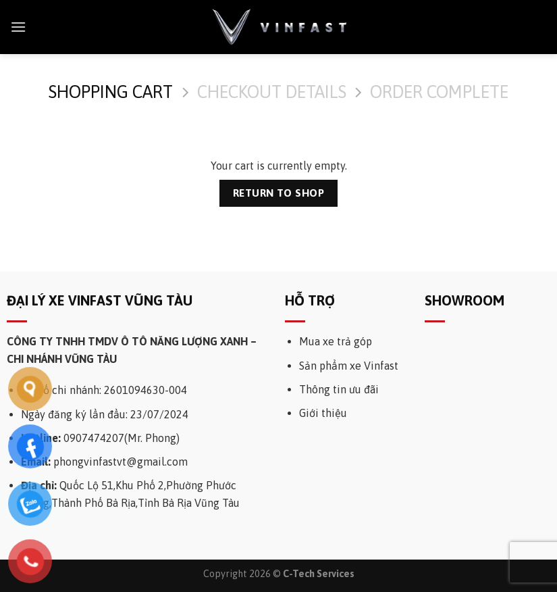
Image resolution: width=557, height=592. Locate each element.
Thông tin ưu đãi (339, 389)
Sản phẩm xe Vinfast (348, 366)
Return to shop (279, 193)
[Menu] (18, 26)
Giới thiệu (323, 413)
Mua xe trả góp (335, 341)
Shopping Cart (111, 91)
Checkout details (271, 91)
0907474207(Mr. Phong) (121, 438)
